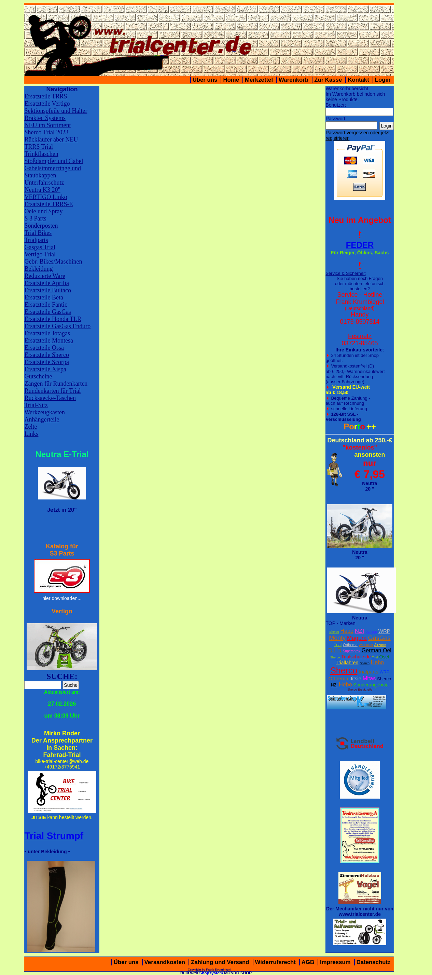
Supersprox (351, 651)
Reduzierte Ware (44, 275)
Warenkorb (293, 80)
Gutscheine (38, 376)
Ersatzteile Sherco (46, 354)
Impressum (335, 962)
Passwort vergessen (346, 132)
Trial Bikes (38, 232)
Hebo (346, 631)
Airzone (380, 645)
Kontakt (358, 80)
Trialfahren (347, 662)
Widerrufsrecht (275, 962)
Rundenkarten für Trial (52, 390)
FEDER (360, 245)
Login (383, 80)
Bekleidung (38, 268)
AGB (308, 962)
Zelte (30, 426)
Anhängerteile (41, 419)
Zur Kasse (328, 80)
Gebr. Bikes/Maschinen (53, 261)
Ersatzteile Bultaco (47, 290)
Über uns (205, 80)
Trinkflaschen (41, 153)
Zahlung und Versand (220, 962)
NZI (359, 631)
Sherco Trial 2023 (46, 132)
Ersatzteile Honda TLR (52, 319)
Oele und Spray (43, 211)
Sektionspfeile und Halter (55, 110)
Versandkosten (164, 962)
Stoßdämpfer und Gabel (53, 161)
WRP (384, 631)
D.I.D (335, 650)
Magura (357, 638)
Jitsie (355, 678)
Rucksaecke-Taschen (50, 398)
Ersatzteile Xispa (45, 369)
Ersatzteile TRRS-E (48, 204)
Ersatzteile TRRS (45, 96)
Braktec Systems (44, 118)
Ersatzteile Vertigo (47, 103)
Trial (338, 644)
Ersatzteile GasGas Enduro (57, 326)
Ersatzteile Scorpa (46, 362)
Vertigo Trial (40, 254)
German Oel (376, 650)
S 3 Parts (35, 218)
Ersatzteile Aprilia (46, 283)
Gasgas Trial (39, 247)
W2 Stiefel (366, 645)
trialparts (368, 672)
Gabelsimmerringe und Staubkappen (52, 172)
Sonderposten (41, 225)
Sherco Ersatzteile (359, 689)
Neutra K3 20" (42, 189)
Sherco (334, 631)
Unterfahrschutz (44, 182)
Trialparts (36, 240)
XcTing (371, 631)
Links (31, 433)
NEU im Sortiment (47, 125)
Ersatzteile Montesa (48, 340)
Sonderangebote (371, 684)
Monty (337, 638)
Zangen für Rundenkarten (55, 383)
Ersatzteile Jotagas (47, 333)
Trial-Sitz (35, 405)
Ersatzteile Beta (43, 297)
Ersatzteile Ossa (44, 347)
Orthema (350, 645)
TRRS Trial (38, 146)
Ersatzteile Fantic (45, 304)
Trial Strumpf (53, 835)
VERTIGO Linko (45, 196)
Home (231, 80)
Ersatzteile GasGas (47, 311)
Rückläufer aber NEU (51, 139)
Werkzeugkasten (44, 412)
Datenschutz (374, 962)
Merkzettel (259, 80)
